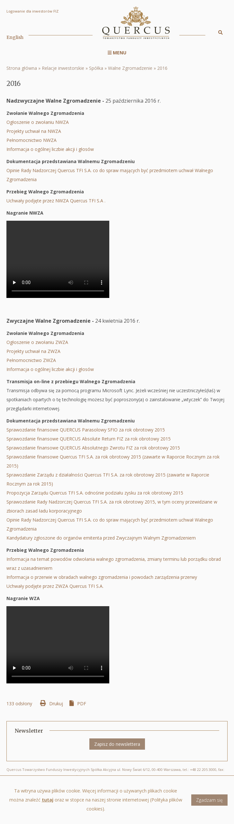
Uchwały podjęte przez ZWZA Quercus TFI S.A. (56, 586)
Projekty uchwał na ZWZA (33, 351)
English (14, 37)
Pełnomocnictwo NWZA (31, 140)
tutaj (47, 804)
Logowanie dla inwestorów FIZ (32, 11)
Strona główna (21, 68)
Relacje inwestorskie (63, 68)
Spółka (96, 68)
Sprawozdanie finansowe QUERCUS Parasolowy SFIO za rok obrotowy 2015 (85, 430)
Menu (117, 53)
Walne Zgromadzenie (130, 68)
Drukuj (56, 703)
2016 (162, 68)
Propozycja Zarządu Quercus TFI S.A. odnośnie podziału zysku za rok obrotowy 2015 (94, 493)
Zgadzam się (209, 804)
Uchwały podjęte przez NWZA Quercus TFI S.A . (55, 201)
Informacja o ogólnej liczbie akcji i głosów (50, 149)
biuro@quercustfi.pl (65, 776)
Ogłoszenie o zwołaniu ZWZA (37, 342)
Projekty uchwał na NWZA (33, 131)
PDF (81, 703)
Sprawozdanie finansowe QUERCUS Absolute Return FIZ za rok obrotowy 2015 (88, 439)
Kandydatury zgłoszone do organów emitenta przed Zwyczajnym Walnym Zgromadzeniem (102, 538)
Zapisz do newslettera (117, 744)
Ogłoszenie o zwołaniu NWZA (37, 122)
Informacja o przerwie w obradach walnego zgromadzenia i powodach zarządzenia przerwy (101, 577)
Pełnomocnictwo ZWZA (31, 360)
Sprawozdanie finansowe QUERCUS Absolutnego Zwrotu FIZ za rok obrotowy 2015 (93, 448)
